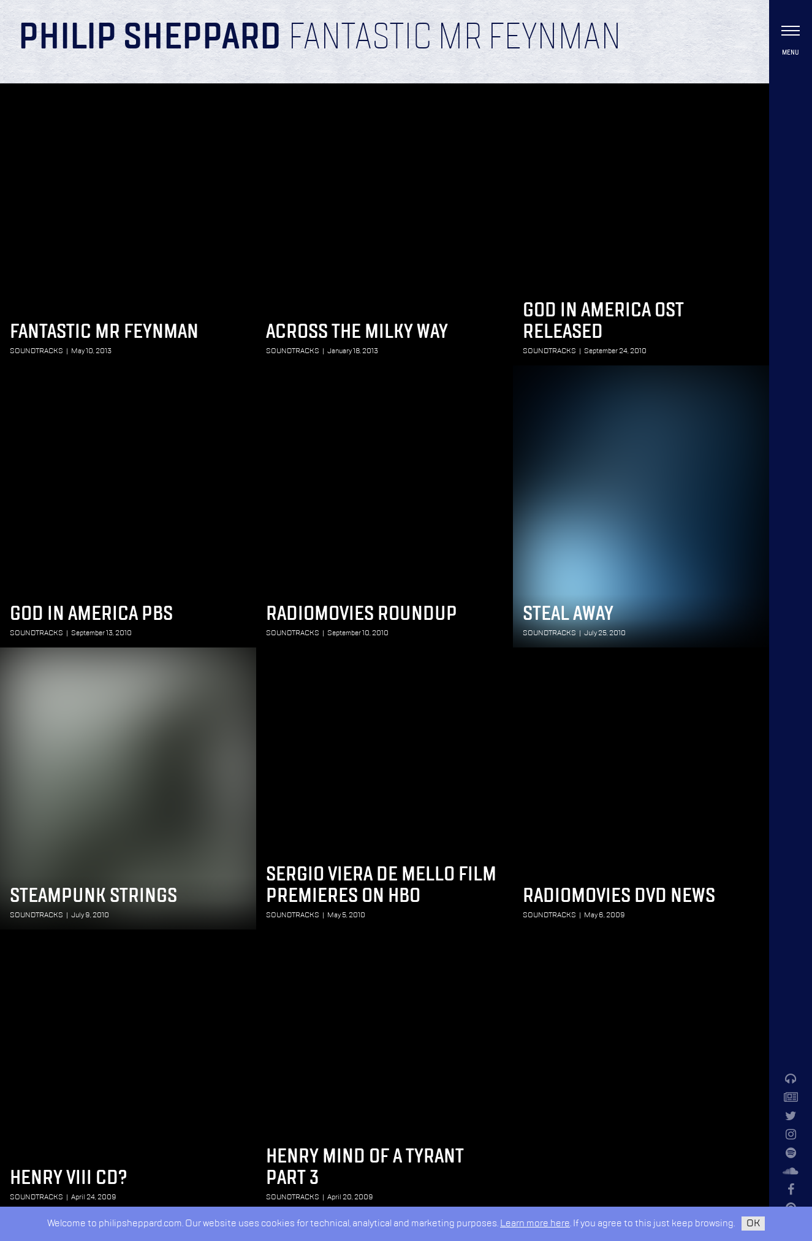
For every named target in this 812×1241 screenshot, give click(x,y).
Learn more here (535, 1223)
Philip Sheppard (149, 38)
